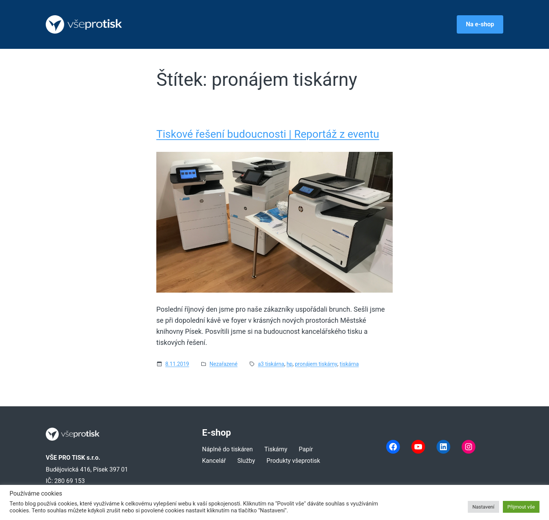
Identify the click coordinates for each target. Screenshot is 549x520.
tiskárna (349, 364)
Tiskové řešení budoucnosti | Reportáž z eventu (267, 134)
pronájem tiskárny (316, 364)
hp (290, 364)
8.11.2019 (177, 364)
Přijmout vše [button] (521, 507)
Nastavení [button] (483, 507)
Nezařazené (223, 364)
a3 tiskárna (271, 364)
